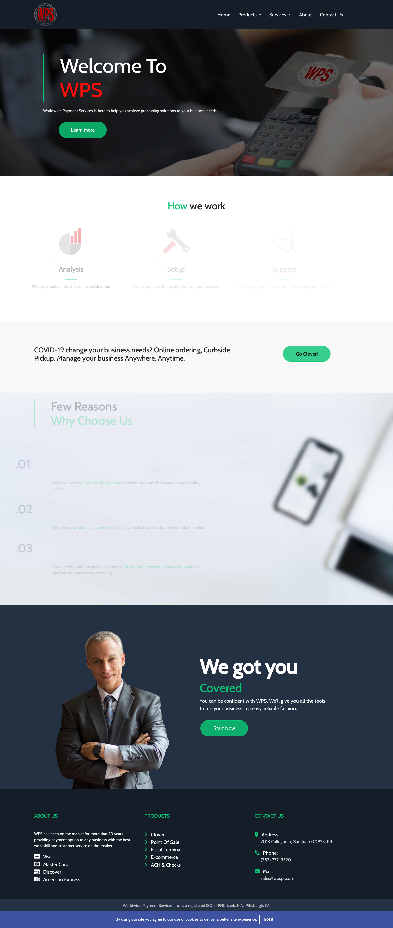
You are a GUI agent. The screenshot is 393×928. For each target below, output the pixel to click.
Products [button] (248, 15)
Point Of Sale (161, 842)
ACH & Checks (162, 865)
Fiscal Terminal (163, 850)
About (305, 15)
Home (223, 15)
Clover (154, 835)
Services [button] (278, 15)
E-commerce (161, 857)
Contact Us (331, 15)
